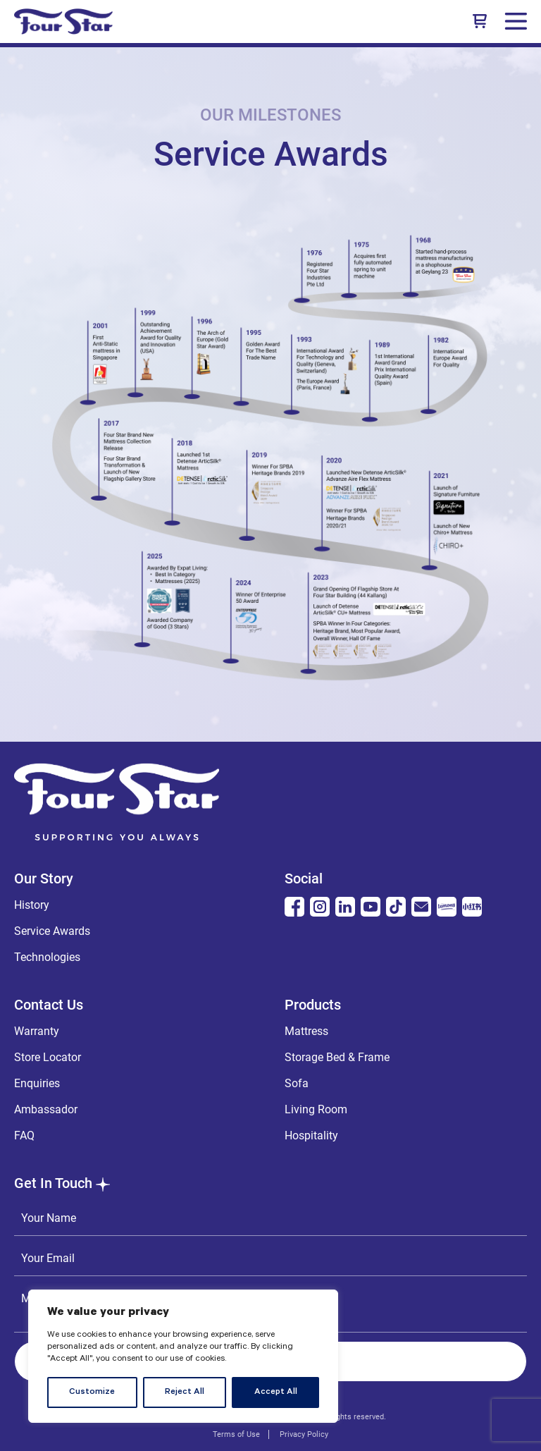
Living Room (316, 1109)
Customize (92, 1392)
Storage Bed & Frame (337, 1057)
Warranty (36, 1031)
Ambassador (45, 1109)
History (31, 905)
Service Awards (52, 931)
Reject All (184, 1392)
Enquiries (37, 1083)
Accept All (275, 1392)
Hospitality (311, 1135)
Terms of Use (236, 1434)
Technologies (47, 957)
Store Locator (47, 1057)
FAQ (24, 1135)
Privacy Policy (304, 1434)
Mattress (306, 1031)
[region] (183, 1356)
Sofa (297, 1083)
